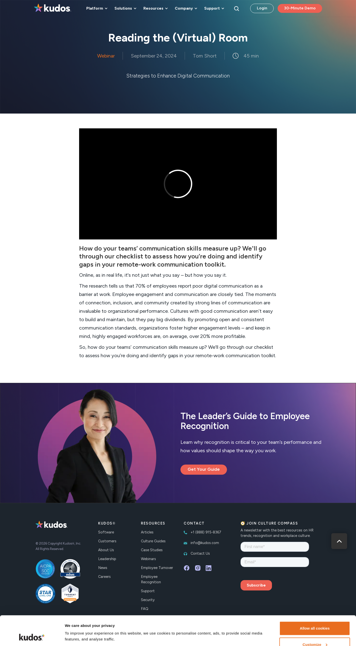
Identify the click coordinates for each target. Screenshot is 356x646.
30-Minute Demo (300, 8)
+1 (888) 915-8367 (206, 532)
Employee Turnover (157, 568)
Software (106, 532)
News (102, 568)
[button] (96, 8)
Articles (147, 532)
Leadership (107, 559)
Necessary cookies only (315, 633)
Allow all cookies (315, 600)
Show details (76, 625)
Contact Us (200, 553)
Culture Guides (153, 541)
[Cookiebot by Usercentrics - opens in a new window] (32, 636)
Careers (104, 576)
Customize (315, 617)
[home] (52, 8)
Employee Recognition (151, 579)
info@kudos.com (205, 543)
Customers (107, 541)
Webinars (148, 559)
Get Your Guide (204, 469)
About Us (106, 550)
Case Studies (152, 550)
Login (262, 8)
